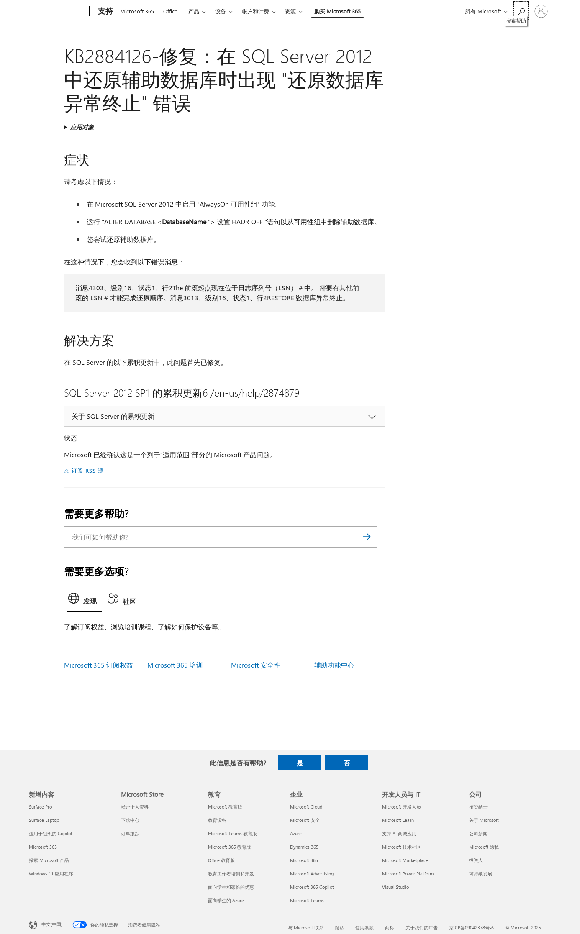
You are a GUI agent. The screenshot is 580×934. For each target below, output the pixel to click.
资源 (290, 11)
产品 (193, 11)
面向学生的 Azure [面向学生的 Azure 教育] (226, 900)
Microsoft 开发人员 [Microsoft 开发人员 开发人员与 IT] (401, 806)
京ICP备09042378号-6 (471, 927)
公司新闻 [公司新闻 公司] (478, 833)
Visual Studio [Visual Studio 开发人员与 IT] (395, 887)
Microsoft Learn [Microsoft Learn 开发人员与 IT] (398, 820)
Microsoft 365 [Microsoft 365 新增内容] (43, 847)
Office (170, 11)
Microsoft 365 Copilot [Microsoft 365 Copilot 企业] (312, 887)
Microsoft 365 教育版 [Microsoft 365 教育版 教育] (229, 847)
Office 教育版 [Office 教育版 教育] (221, 860)
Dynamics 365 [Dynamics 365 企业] (304, 847)
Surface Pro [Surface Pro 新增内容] (40, 806)
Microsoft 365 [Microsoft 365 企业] (304, 860)
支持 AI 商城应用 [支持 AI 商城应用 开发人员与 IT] (399, 833)
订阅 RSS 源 (88, 470)
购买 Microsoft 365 (337, 11)
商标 (389, 927)
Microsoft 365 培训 (175, 664)
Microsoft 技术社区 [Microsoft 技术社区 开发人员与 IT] (401, 847)
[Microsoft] (57, 11)
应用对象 (82, 127)
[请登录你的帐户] (541, 11)
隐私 (339, 927)
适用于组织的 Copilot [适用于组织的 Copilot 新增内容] (50, 833)
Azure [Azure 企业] (296, 833)
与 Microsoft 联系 (305, 927)
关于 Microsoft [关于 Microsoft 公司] (484, 820)
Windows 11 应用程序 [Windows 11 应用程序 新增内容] (51, 873)
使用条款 (364, 927)
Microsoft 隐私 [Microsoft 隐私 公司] (484, 847)
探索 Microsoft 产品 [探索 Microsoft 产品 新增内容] (49, 860)
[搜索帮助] (521, 10)
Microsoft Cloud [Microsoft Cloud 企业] (306, 806)
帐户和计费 (255, 11)
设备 (220, 11)
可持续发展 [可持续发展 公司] (480, 873)
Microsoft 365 (137, 11)
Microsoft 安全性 (255, 664)
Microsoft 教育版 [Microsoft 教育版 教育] (225, 806)
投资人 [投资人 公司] (476, 860)
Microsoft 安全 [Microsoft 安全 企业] (305, 820)
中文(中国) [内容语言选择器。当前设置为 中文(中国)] (51, 924)
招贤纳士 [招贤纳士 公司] (478, 806)
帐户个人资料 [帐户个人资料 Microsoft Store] (135, 806)
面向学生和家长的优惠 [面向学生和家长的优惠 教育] (231, 887)
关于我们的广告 (421, 927)
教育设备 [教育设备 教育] (217, 820)
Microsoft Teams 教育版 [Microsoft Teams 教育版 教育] (232, 833)
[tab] (84, 600)
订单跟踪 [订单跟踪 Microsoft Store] (130, 833)
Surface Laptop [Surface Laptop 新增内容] (44, 820)
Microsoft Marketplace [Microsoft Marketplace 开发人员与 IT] (405, 860)
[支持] (104, 11)
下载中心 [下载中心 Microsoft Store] (130, 820)
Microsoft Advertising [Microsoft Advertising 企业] (312, 873)
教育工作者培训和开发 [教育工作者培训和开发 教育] (231, 873)
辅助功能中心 (334, 664)
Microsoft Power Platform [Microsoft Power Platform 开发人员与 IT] (408, 873)
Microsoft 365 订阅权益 (98, 664)
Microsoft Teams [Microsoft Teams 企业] (307, 900)
